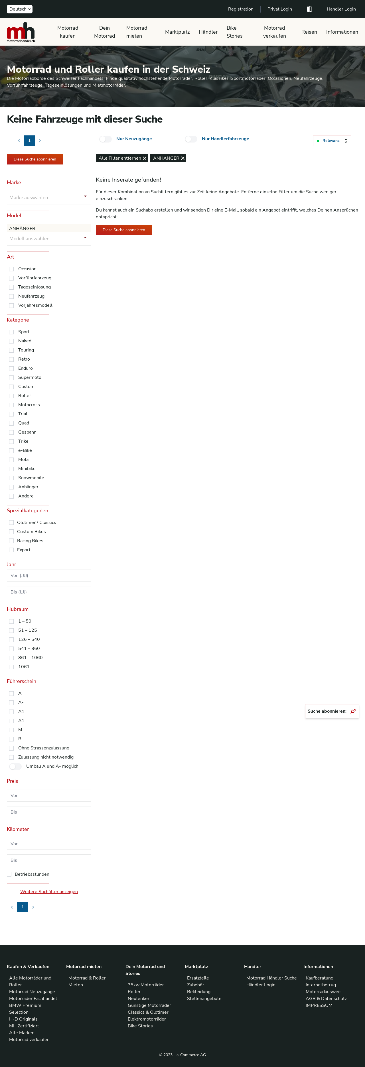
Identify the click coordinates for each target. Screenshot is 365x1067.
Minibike (27, 469)
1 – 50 (24, 621)
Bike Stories (235, 32)
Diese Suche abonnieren (35, 159)
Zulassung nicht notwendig (46, 757)
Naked (24, 341)
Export (24, 550)
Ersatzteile (198, 978)
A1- (22, 721)
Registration (241, 9)
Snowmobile (31, 478)
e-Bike (25, 450)
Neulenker (138, 998)
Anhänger (28, 487)
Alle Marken (22, 1033)
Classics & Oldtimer (148, 1012)
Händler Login (341, 9)
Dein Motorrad (104, 32)
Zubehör (195, 985)
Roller (24, 396)
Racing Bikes (30, 541)
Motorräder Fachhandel (33, 998)
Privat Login (279, 9)
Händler (208, 32)
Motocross (29, 405)
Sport (24, 332)
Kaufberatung (319, 978)
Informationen (342, 32)
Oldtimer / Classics (36, 522)
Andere (26, 496)
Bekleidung (198, 992)
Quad (23, 423)
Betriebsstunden (32, 874)
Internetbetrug (321, 985)
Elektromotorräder (147, 1019)
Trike (23, 441)
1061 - (25, 667)
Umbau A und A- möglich (52, 766)
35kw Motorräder (146, 985)
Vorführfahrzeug (34, 278)
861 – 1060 (30, 658)
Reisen (309, 32)
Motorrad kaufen (67, 32)
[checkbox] (105, 139)
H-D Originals (23, 1019)
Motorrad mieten (136, 32)
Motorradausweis (324, 992)
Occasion (27, 269)
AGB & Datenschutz (326, 998)
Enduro (25, 368)
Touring (26, 350)
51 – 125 (27, 630)
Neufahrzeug (31, 296)
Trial (22, 414)
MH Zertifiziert (24, 1026)
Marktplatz (177, 32)
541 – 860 (29, 648)
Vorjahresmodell (35, 305)
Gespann (27, 432)
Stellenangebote (204, 998)
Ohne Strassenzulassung (43, 748)
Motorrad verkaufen (274, 32)
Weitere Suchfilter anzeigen (49, 892)
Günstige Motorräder (149, 1005)
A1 (21, 711)
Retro (24, 359)
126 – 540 (29, 639)
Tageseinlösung (34, 287)
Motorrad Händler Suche (271, 978)
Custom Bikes (31, 532)
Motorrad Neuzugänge (32, 992)
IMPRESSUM (319, 1005)
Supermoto (29, 377)
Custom (26, 386)
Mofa (23, 459)
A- (21, 702)
